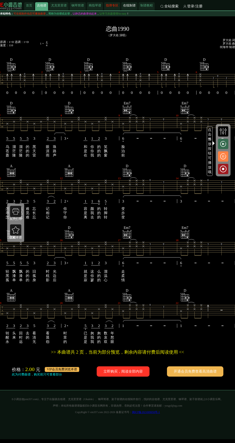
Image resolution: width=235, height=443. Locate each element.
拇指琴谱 (95, 5)
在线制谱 (129, 5)
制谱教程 (146, 5)
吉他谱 (41, 5)
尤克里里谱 (59, 5)
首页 (29, 5)
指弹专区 (112, 5)
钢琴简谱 (77, 5)
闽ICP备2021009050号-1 (146, 412)
